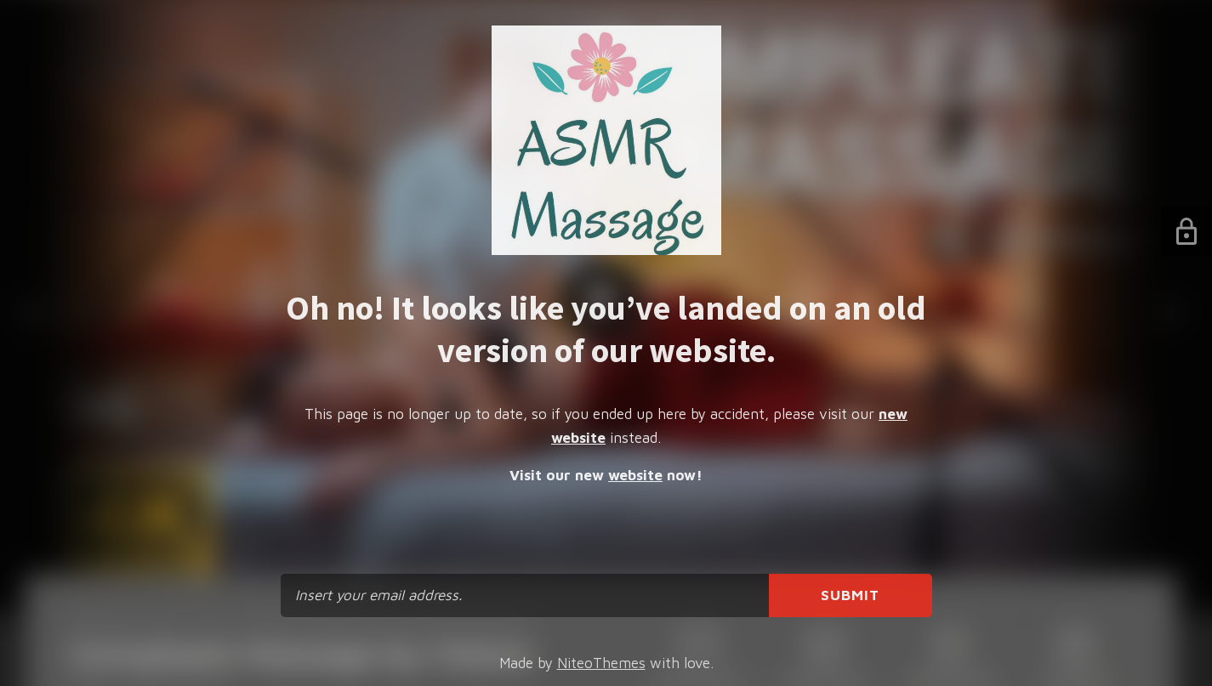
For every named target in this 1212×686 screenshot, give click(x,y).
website (635, 475)
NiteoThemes (601, 663)
